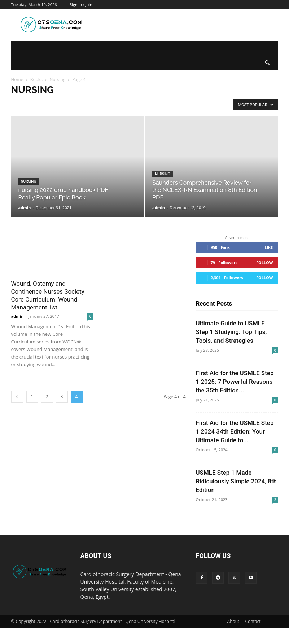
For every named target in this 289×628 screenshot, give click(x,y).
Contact (252, 621)
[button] (267, 63)
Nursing (57, 79)
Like (268, 247)
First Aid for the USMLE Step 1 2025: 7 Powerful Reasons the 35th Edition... (235, 381)
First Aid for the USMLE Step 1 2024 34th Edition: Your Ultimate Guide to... (235, 431)
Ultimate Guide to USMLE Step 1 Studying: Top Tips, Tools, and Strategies (231, 332)
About (233, 621)
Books (36, 79)
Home (17, 79)
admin (24, 207)
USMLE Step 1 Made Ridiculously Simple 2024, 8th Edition (236, 481)
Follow (264, 262)
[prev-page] (17, 397)
